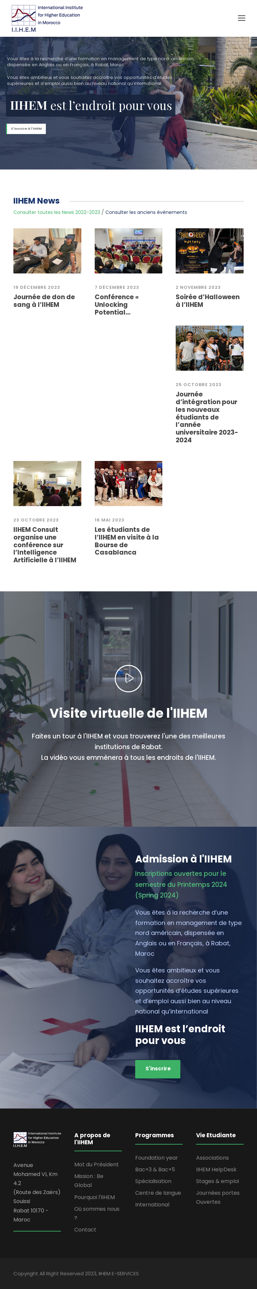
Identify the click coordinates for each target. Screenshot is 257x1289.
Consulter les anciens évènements (146, 212)
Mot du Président (96, 1164)
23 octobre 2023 (36, 520)
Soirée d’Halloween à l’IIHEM (208, 300)
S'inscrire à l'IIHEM (26, 129)
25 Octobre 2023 (199, 384)
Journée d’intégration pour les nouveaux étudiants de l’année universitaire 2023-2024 (207, 417)
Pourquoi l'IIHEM (94, 1197)
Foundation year (156, 1158)
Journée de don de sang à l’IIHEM (44, 300)
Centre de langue (158, 1193)
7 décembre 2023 (117, 287)
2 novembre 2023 (198, 287)
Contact (85, 1230)
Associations (212, 1158)
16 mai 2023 (109, 520)
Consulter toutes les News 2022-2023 (56, 212)
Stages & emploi (217, 1181)
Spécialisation (153, 1181)
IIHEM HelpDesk (216, 1169)
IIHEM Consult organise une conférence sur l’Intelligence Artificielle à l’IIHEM (44, 545)
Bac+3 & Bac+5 (155, 1169)
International (152, 1204)
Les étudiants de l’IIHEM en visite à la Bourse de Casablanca (127, 541)
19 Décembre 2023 (36, 287)
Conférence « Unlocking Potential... (117, 304)
